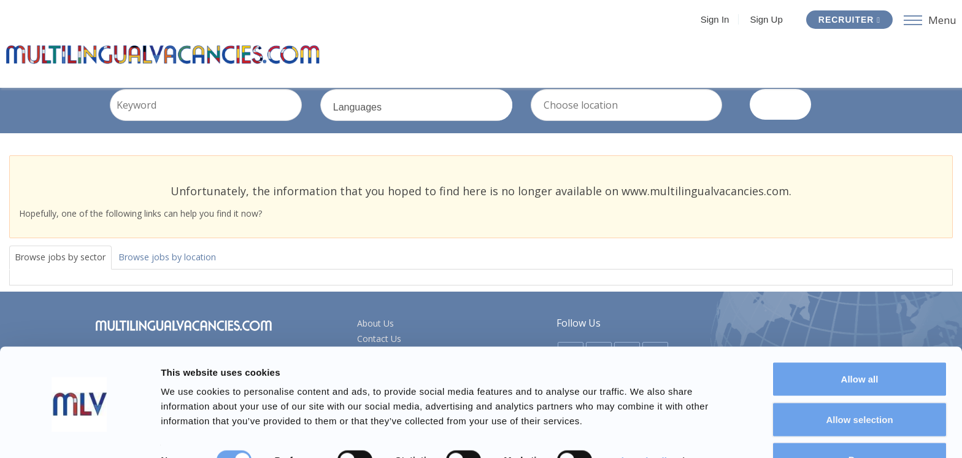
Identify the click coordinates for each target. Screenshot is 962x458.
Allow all (860, 345)
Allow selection (859, 385)
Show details (643, 426)
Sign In (712, 19)
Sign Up (763, 19)
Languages (435, 127)
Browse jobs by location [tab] (187, 271)
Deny (859, 425)
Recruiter (846, 20)
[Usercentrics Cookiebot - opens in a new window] (79, 434)
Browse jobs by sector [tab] (67, 271)
